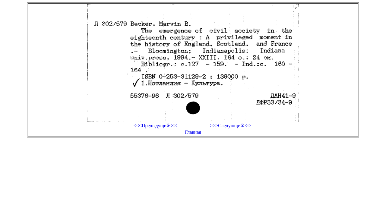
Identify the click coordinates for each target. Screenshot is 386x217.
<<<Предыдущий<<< (155, 125)
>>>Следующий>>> (230, 125)
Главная (193, 132)
